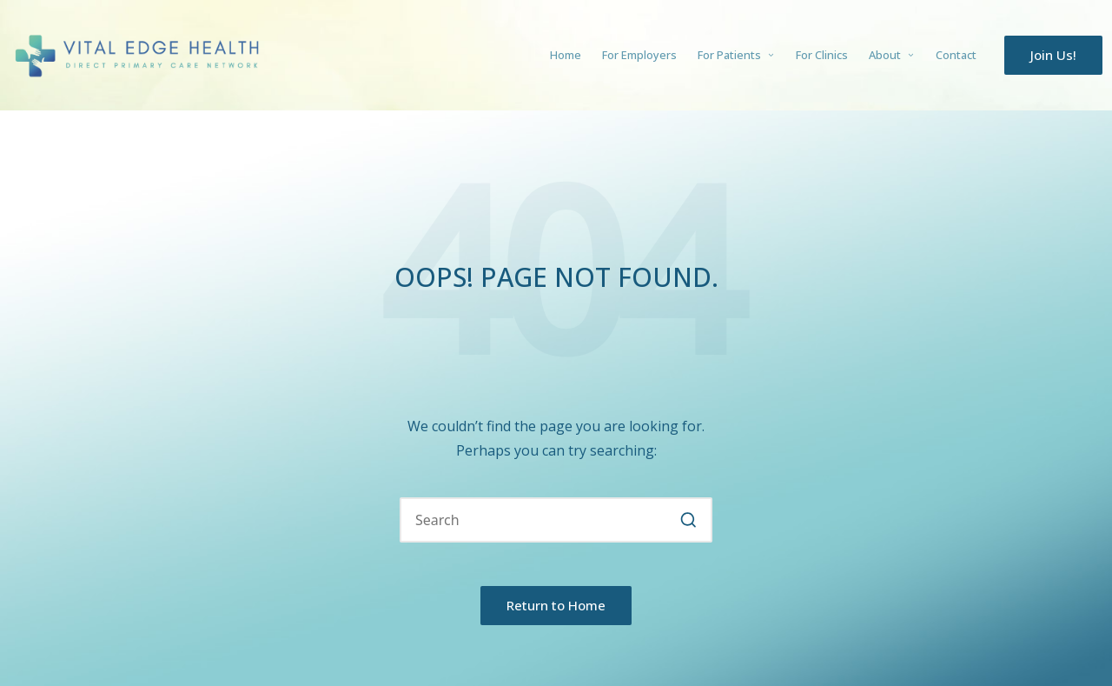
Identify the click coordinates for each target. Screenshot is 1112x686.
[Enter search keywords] (556, 520)
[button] (1053, 55)
